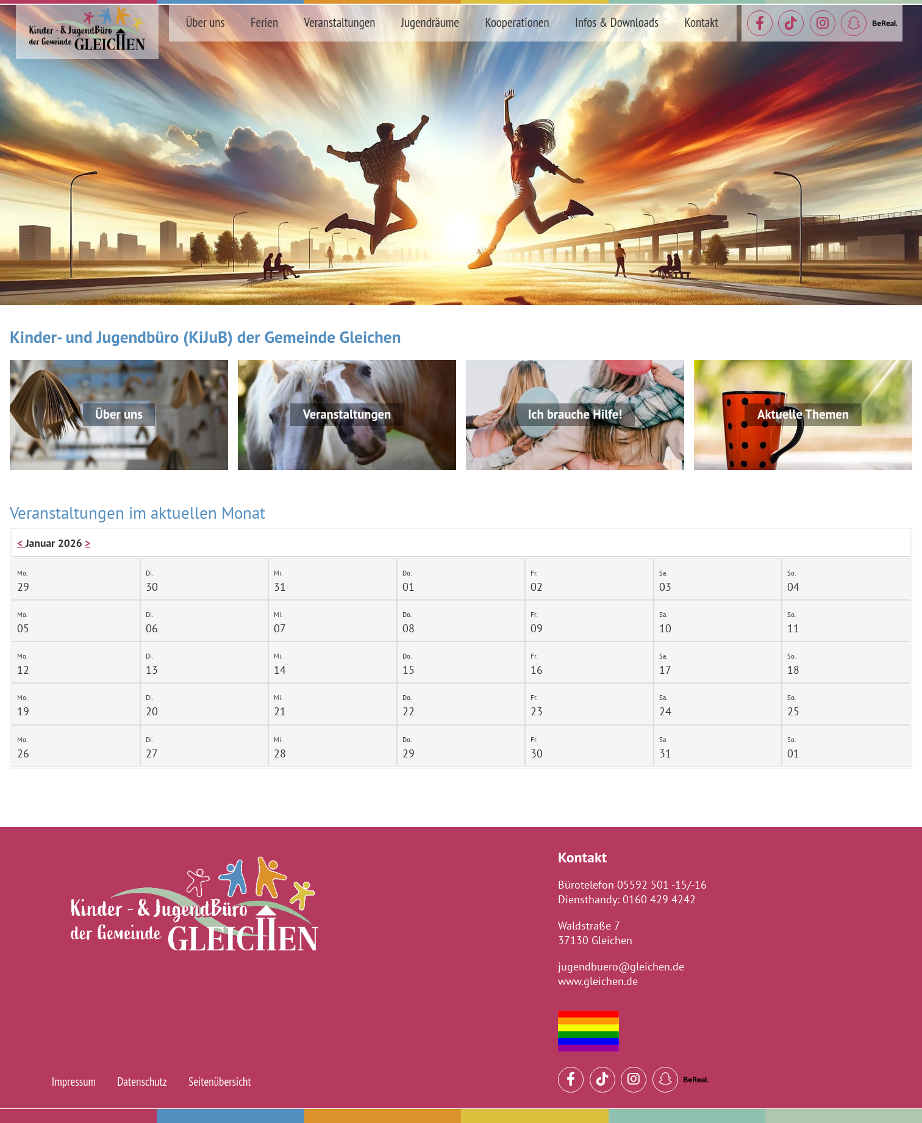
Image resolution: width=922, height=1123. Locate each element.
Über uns (205, 22)
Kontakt (701, 22)
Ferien (264, 22)
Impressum (74, 1081)
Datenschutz (142, 1081)
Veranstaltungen (340, 22)
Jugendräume (430, 22)
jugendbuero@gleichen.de (621, 966)
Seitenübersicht (219, 1081)
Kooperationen (517, 22)
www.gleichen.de (598, 981)
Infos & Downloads (617, 22)
